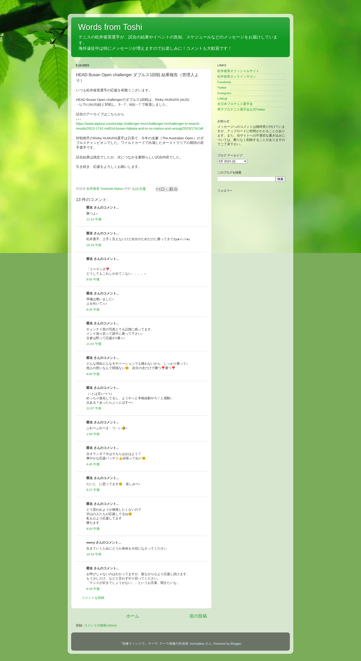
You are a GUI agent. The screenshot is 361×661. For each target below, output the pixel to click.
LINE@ (222, 98)
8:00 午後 (93, 374)
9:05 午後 (93, 279)
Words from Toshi (110, 27)
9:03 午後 (93, 528)
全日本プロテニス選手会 (235, 104)
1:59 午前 (93, 434)
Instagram (224, 93)
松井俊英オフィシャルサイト (238, 71)
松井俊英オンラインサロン (236, 76)
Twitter (222, 87)
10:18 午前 (94, 245)
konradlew (197, 643)
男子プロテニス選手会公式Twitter (241, 109)
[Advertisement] (251, 306)
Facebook (224, 82)
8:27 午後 (93, 490)
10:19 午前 (94, 554)
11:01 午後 (94, 344)
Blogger (236, 643)
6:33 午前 (93, 309)
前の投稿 (198, 616)
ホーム (132, 616)
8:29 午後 (93, 589)
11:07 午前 (94, 408)
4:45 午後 (93, 464)
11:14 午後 (94, 219)
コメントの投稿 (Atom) (100, 625)
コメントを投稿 (93, 598)
